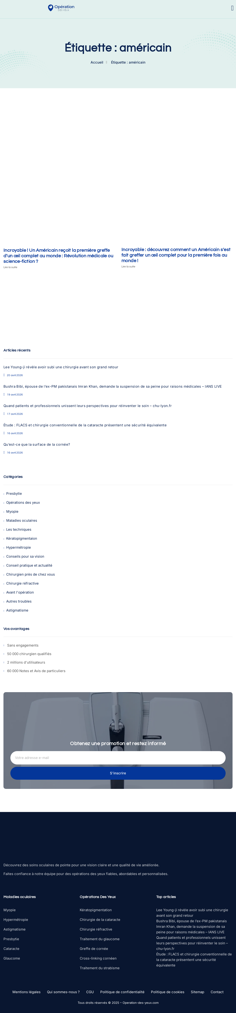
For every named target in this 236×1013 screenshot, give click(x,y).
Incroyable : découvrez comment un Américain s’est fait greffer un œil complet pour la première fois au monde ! (176, 255)
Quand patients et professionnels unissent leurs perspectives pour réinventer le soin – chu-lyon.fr (87, 406)
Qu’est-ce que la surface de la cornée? (36, 444)
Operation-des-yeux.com (141, 1002)
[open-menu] (232, 8)
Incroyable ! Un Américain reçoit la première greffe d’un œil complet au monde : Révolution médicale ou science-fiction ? (58, 256)
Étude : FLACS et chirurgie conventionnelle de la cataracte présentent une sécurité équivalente (85, 425)
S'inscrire (118, 773)
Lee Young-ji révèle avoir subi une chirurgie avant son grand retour (60, 367)
